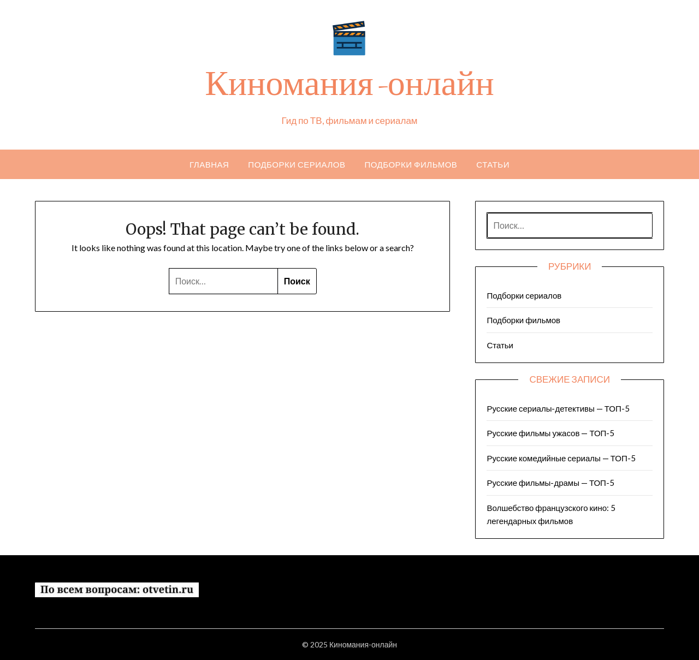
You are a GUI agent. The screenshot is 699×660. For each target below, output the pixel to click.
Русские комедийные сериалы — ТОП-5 (561, 458)
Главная (209, 164)
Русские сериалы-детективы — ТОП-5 (558, 408)
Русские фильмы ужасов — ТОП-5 (550, 433)
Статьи (493, 164)
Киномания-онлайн (349, 87)
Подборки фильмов (410, 164)
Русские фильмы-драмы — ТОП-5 (550, 482)
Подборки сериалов (296, 164)
